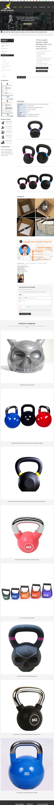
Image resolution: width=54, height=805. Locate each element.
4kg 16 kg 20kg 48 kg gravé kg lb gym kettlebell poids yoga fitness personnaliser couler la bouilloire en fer (27, 501)
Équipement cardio (4, 48)
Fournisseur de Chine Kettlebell (42, 263)
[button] (52, 21)
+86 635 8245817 (4, 0)
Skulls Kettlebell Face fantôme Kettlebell (27, 384)
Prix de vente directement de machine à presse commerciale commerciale (9, 126)
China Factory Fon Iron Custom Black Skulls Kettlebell (27, 676)
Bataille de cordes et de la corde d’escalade (6, 67)
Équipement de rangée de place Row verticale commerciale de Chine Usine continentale (9, 121)
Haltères (3, 57)
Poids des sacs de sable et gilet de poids (6, 70)
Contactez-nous (42, 7)
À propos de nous (27, 7)
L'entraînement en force (5, 55)
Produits (20, 7)
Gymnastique (4, 53)
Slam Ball (3, 59)
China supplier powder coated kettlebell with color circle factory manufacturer (34, 291)
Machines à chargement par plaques (6, 46)
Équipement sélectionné (5, 43)
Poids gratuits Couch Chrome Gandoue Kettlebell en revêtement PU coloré (27, 734)
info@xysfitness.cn (12, 0)
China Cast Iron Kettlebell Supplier (31, 263)
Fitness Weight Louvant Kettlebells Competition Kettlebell (27, 792)
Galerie (48, 7)
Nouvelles (35, 7)
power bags (3, 74)
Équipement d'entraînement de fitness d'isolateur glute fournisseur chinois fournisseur (9, 135)
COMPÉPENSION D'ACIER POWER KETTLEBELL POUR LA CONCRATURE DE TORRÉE (27, 443)
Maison (15, 7)
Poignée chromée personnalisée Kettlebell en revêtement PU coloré (27, 559)
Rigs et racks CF (4, 51)
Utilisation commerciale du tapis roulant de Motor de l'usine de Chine (9, 140)
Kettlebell (3, 76)
